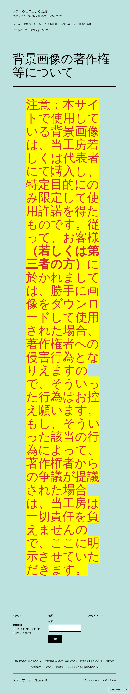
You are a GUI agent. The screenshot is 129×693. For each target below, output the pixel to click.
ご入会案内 (50, 24)
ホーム (16, 24)
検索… (51, 621)
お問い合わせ (67, 24)
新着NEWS (85, 24)
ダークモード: (118, 689)
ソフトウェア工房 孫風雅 (30, 11)
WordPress (110, 680)
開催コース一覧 (32, 24)
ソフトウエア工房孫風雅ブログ (30, 30)
